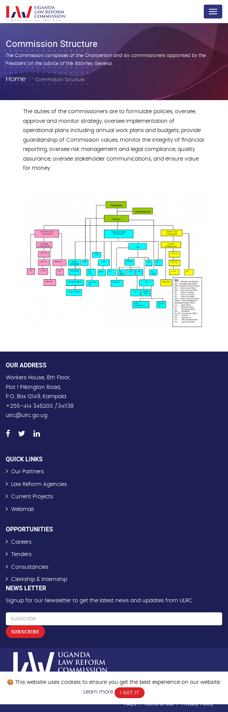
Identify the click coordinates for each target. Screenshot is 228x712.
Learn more (98, 692)
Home (16, 78)
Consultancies (29, 567)
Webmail (22, 509)
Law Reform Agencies (39, 484)
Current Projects (32, 496)
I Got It (129, 692)
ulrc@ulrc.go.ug (26, 415)
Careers (21, 542)
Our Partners (27, 471)
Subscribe (25, 631)
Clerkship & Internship (39, 579)
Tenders (21, 554)
